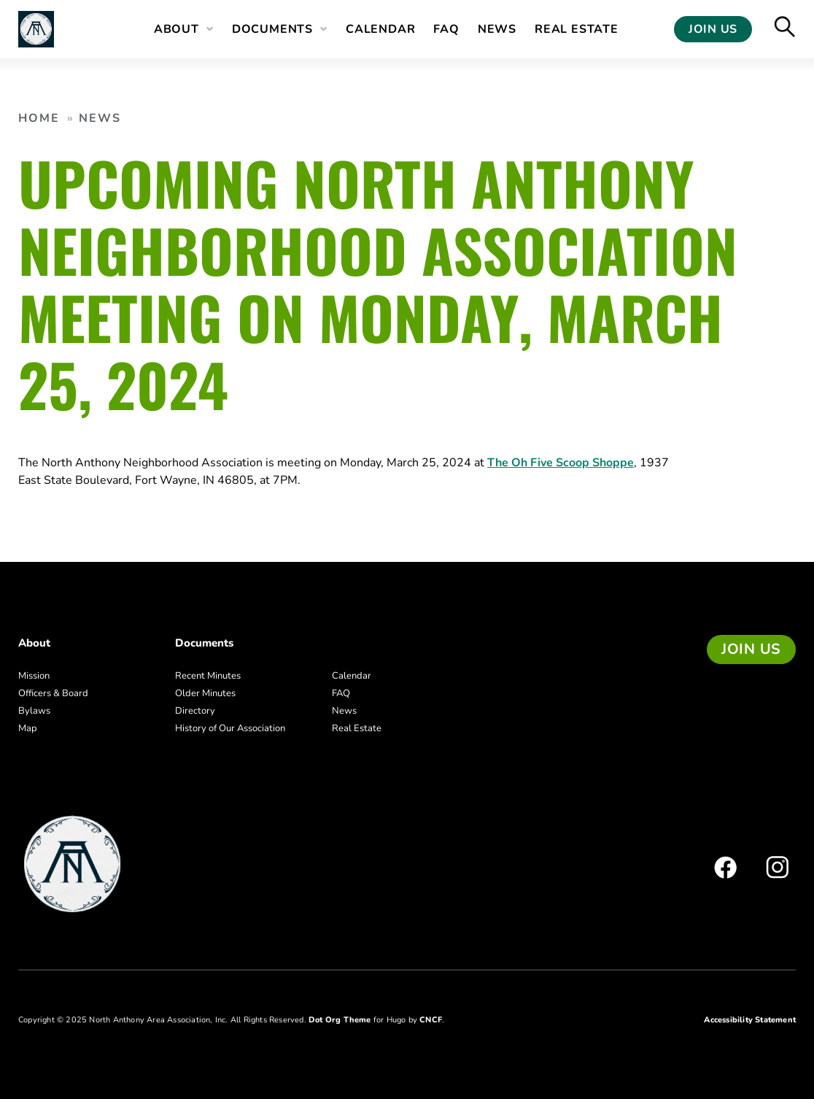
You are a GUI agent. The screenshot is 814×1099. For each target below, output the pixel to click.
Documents (272, 29)
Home (39, 118)
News (497, 29)
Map (27, 728)
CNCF (430, 1019)
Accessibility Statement (750, 1019)
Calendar (380, 29)
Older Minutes (205, 693)
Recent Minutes (208, 675)
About (176, 29)
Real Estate (577, 29)
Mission (34, 675)
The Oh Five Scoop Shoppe (560, 463)
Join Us (713, 29)
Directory (195, 710)
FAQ (446, 29)
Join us (751, 649)
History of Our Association (230, 728)
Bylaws (34, 710)
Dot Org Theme (340, 1019)
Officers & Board (53, 693)
